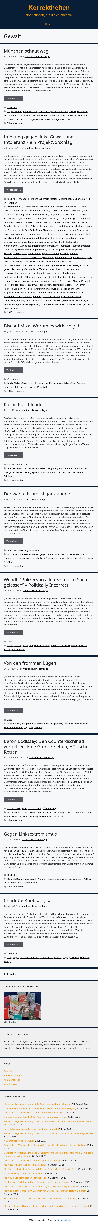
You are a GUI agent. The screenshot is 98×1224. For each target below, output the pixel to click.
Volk (31, 727)
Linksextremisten (70, 269)
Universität (37, 300)
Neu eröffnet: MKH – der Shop (19, 1140)
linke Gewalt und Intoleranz (26, 261)
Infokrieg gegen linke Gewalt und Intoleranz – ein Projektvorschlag (39, 139)
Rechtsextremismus (17, 464)
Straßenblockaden (13, 296)
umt (26, 386)
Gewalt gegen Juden (42, 554)
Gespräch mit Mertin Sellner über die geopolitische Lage (32, 1160)
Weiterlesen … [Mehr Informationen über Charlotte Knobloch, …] (13, 944)
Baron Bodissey (15, 812)
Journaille (74, 957)
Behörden (9, 222)
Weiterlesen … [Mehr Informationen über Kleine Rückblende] (13, 455)
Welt (45, 386)
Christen (28, 222)
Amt (9, 957)
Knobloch (84, 957)
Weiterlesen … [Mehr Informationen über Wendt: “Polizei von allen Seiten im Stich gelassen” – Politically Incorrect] (13, 632)
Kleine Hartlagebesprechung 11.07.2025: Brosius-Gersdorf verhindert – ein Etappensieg (48, 1133)
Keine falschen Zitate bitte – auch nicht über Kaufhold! (31, 1128)
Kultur (47, 723)
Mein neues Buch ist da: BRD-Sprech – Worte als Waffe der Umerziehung (40, 1198)
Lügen (66, 723)
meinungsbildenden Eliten (17, 277)
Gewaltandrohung (75, 237)
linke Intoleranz (35, 265)
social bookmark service (69, 288)
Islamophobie (24, 249)
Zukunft (38, 727)
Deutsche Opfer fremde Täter (53, 111)
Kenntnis (38, 723)
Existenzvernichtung (14, 233)
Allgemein (12, 953)
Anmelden (9, 1071)
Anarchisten (56, 210)
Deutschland (46, 957)
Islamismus (35, 550)
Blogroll (11, 878)
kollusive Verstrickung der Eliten (37, 257)
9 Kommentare (14, 820)
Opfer (73, 383)
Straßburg (9, 562)
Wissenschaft (10, 202)
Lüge (59, 723)
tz (10, 961)
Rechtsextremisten (61, 284)
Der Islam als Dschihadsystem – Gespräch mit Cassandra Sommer (37, 1182)
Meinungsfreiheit (81, 198)
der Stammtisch (12, 230)
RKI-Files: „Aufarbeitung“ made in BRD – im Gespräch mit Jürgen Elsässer (40, 1169)
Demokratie (50, 222)
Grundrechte (10, 241)
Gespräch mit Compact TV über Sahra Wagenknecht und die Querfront (39, 1186)
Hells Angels (60, 812)
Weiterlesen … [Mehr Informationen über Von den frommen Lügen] (13, 710)
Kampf (41, 878)
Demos (52, 226)
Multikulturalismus (67, 115)
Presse (22, 284)
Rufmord (8, 288)
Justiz (25, 645)
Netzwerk (22, 816)
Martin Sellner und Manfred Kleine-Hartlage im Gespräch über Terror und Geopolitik (46, 1205)
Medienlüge (69, 273)
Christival (38, 222)
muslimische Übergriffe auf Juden (76, 558)
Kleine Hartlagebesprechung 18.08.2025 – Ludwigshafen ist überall (38, 1103)
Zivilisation (57, 816)
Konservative (79, 257)
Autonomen (84, 218)
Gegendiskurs (55, 233)
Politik (7, 284)
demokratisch (64, 222)
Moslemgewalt (24, 558)
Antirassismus (30, 111)
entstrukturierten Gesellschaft (73, 230)
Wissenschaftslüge (76, 304)
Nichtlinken (73, 277)
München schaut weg (26, 51)
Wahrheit (46, 304)
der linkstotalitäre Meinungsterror (75, 226)
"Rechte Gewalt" (15, 468)
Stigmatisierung (12, 292)
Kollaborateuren (12, 257)
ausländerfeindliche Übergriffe (40, 468)
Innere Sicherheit (40, 198)
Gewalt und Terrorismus (52, 237)
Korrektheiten (49, 7)
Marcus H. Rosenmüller (45, 115)
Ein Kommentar (15, 480)
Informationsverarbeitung (45, 245)
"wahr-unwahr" (20, 210)
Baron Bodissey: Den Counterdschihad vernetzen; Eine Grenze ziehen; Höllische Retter (46, 746)
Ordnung (33, 816)
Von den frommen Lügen (30, 663)
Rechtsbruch (45, 284)
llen (31, 645)
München (82, 115)
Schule (52, 288)
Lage (53, 723)
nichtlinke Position (57, 277)
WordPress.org (11, 1084)
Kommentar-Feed (13, 1079)
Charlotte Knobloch (29, 957)
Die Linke (12, 107)
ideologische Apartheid (52, 241)
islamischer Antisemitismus (74, 554)
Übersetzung (50, 808)
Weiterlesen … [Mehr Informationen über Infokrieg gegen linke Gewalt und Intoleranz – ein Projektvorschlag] (13, 189)
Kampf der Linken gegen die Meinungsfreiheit (45, 253)
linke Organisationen (54, 265)
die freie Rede (28, 230)
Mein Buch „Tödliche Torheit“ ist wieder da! (25, 1177)
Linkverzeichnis (11, 273)
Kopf (6, 961)
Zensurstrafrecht (12, 308)
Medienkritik (65, 198)
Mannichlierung (45, 273)
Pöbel (87, 280)
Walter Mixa (36, 386)
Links (57, 269)
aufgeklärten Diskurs (26, 218)
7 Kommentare (14, 123)
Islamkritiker (10, 249)
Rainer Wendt (18, 649)
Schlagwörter (20, 288)
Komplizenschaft (63, 257)
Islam (10, 550)
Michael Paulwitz (79, 723)
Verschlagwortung (31, 304)
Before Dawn (13, 808)
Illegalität (26, 245)
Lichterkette (26, 115)
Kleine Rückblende (23, 404)
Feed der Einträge (13, 1075)
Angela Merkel (14, 111)
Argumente (56, 214)
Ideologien (33, 241)
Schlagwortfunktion (38, 288)
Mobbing (42, 277)
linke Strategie (74, 265)
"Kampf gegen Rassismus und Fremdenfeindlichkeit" (50, 206)
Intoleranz (86, 245)
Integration (27, 723)
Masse (60, 383)
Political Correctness (14, 119)
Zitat (9, 641)
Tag (26, 727)
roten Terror (78, 284)
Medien (53, 198)
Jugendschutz (39, 249)
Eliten (39, 230)
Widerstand (45, 816)
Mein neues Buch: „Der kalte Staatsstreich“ (25, 1164)
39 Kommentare (15, 312)
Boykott (19, 222)
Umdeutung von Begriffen (17, 300)
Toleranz (27, 296)
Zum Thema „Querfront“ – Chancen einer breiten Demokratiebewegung (40, 1108)
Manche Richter (42, 645)
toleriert (37, 296)
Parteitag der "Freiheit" (71, 280)
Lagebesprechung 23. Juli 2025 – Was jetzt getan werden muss (35, 1116)
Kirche (52, 383)
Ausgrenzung (45, 218)
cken (9, 723)
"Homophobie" (14, 206)
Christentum (13, 379)
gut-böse (22, 241)
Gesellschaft (84, 233)
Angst (16, 957)
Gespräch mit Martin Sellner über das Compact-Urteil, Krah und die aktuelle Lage (45, 1145)
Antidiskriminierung (39, 214)
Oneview (15, 280)
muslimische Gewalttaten (45, 558)
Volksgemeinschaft (61, 119)
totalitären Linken (72, 296)
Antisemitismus (15, 554)
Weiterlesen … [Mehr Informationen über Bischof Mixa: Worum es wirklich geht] (13, 369)
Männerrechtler (28, 273)
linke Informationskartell (53, 261)
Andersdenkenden (73, 210)
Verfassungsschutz (61, 300)
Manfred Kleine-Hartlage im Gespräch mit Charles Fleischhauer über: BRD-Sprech (45, 1190)
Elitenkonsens (50, 230)
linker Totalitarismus (43, 269)
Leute (14, 816)
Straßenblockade (75, 292)
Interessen (65, 245)
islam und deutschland (79, 812)
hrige (65, 957)
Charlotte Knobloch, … (27, 900)
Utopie (47, 300)
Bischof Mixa (13, 383)
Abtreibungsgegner (39, 210)
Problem (81, 383)
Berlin (10, 645)
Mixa (66, 383)
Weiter (14, 974)
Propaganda (32, 119)
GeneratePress (64, 1220)
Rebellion (8, 386)
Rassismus (32, 284)
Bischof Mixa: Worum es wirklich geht (43, 326)
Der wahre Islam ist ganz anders (37, 494)
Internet (76, 245)
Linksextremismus (54, 878)
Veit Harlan (44, 119)
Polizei (14, 284)
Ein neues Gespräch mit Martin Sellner (23, 1173)
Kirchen (74, 253)
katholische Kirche (38, 383)
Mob (34, 277)
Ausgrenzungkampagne (65, 218)
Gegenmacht (70, 233)
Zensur (90, 304)
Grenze (49, 812)
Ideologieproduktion (34, 472)
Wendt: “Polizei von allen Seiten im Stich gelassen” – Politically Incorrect (45, 582)
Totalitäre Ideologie (52, 296)
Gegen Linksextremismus (30, 834)
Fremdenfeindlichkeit (36, 233)
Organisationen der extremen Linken (39, 280)
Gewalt (72, 111)
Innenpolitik (24, 198)
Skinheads (9, 476)
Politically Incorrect (60, 645)
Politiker (82, 645)
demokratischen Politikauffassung (31, 226)
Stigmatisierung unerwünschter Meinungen (43, 292)
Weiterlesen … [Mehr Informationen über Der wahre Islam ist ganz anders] (13, 541)
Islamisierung (21, 550)
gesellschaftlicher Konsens (17, 237)
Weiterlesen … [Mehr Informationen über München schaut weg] (13, 98)
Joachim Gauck (11, 115)
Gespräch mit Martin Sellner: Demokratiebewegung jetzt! (33, 1112)
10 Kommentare (15, 390)
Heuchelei (82, 111)
